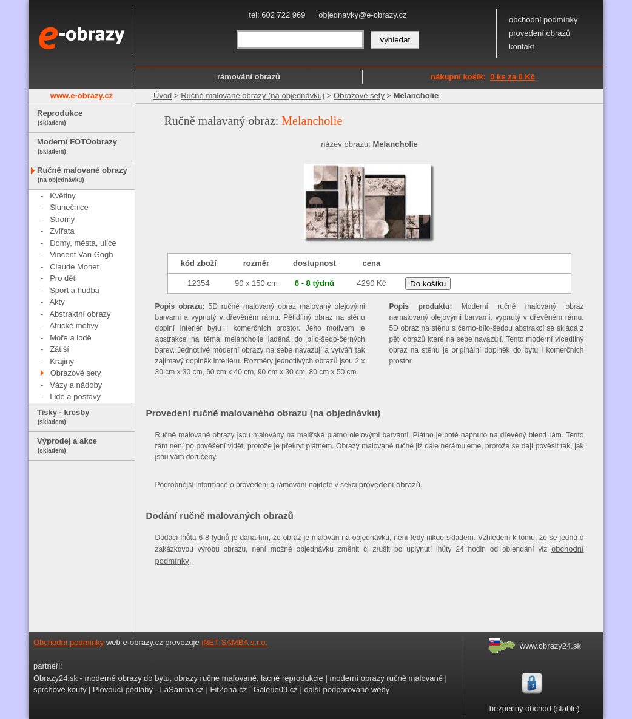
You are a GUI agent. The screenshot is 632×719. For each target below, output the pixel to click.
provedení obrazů (539, 33)
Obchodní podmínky (68, 642)
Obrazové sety (75, 372)
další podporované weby (346, 689)
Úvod (162, 95)
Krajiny (62, 361)
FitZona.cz (228, 689)
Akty (56, 301)
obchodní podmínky (543, 19)
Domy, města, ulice (83, 243)
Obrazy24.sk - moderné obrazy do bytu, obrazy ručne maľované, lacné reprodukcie (178, 678)
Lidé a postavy (75, 396)
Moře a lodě (71, 337)
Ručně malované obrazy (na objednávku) (252, 95)
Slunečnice (69, 207)
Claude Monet (74, 266)
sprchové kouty (59, 689)
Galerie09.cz (276, 689)
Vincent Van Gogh (81, 254)
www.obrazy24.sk (550, 645)
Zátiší (59, 349)
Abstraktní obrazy (79, 314)
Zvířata (62, 230)
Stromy (62, 219)
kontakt (521, 46)
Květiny (63, 195)
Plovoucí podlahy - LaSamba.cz (148, 689)
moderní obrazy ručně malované (385, 678)
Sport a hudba (74, 290)
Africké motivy (73, 325)
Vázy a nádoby (76, 385)
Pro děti (63, 278)
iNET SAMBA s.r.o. (234, 642)
